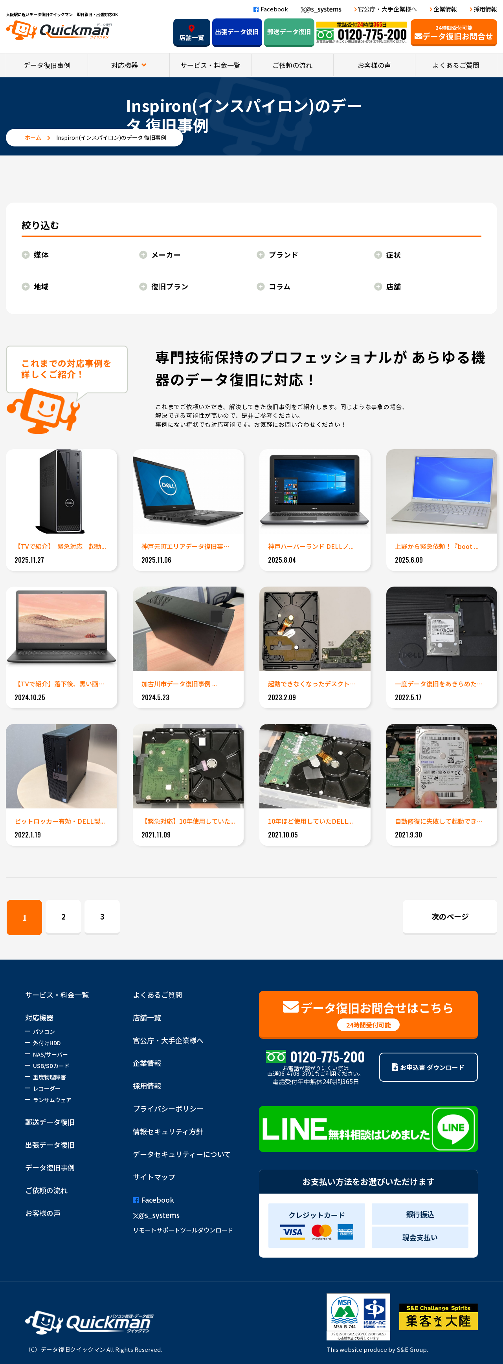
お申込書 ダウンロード (428, 1067)
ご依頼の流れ (292, 65)
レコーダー (47, 1088)
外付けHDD (47, 1043)
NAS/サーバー (50, 1054)
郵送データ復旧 (289, 31)
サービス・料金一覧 (210, 65)
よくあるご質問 (456, 65)
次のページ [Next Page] (450, 916)
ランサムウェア (52, 1100)
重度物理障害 (49, 1077)
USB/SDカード (51, 1066)
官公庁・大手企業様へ (387, 9)
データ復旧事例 (47, 65)
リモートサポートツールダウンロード (183, 1229)
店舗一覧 (191, 33)
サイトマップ (154, 1177)
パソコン (44, 1031)
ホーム (33, 137)
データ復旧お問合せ (454, 33)
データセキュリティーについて (182, 1154)
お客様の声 (374, 65)
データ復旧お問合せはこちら (368, 1015)
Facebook (270, 9)
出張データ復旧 (237, 31)
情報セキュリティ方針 (168, 1131)
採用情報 (485, 9)
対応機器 (125, 65)
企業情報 (445, 9)
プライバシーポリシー (168, 1108)
